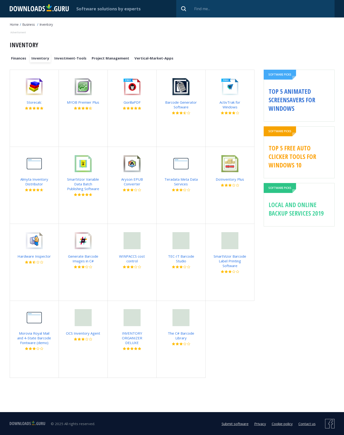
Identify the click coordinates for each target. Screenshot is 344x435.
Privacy (260, 423)
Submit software (235, 423)
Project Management (110, 58)
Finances (18, 58)
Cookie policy (282, 423)
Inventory (46, 24)
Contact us (307, 423)
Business (28, 24)
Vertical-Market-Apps (153, 58)
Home (14, 24)
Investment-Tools (70, 58)
